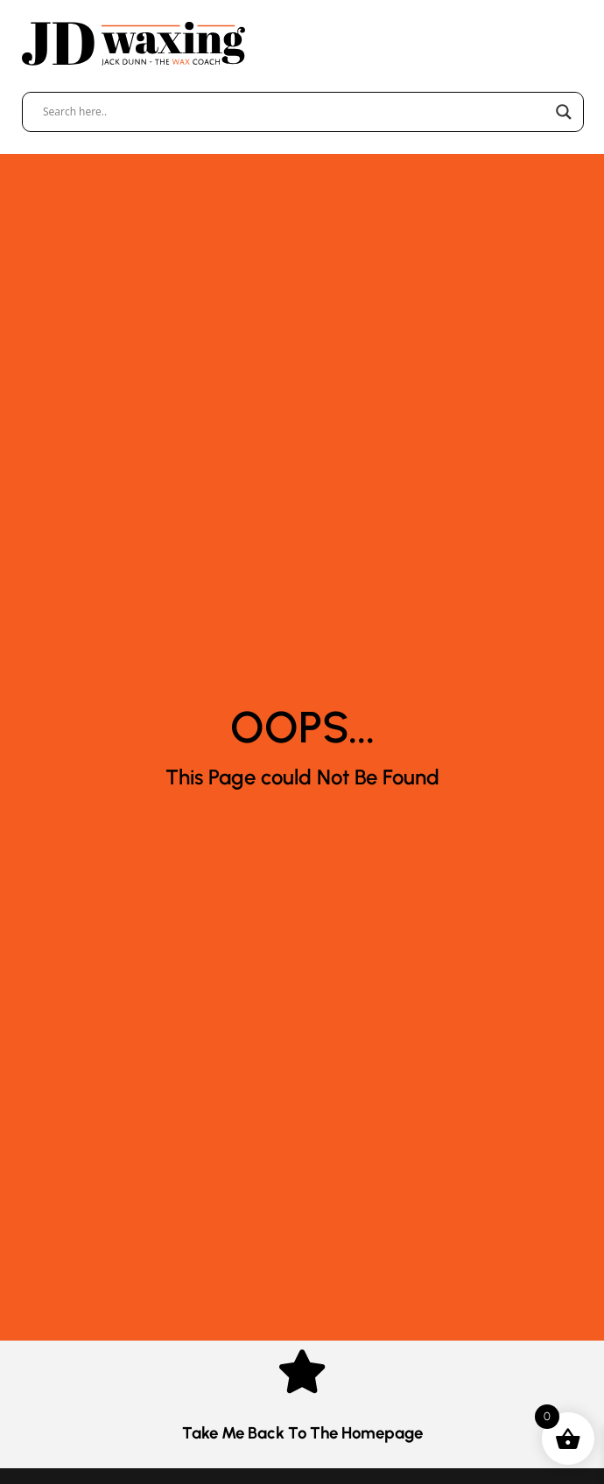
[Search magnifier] (563, 112)
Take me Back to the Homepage (302, 1433)
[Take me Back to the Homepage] (302, 1371)
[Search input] (295, 112)
